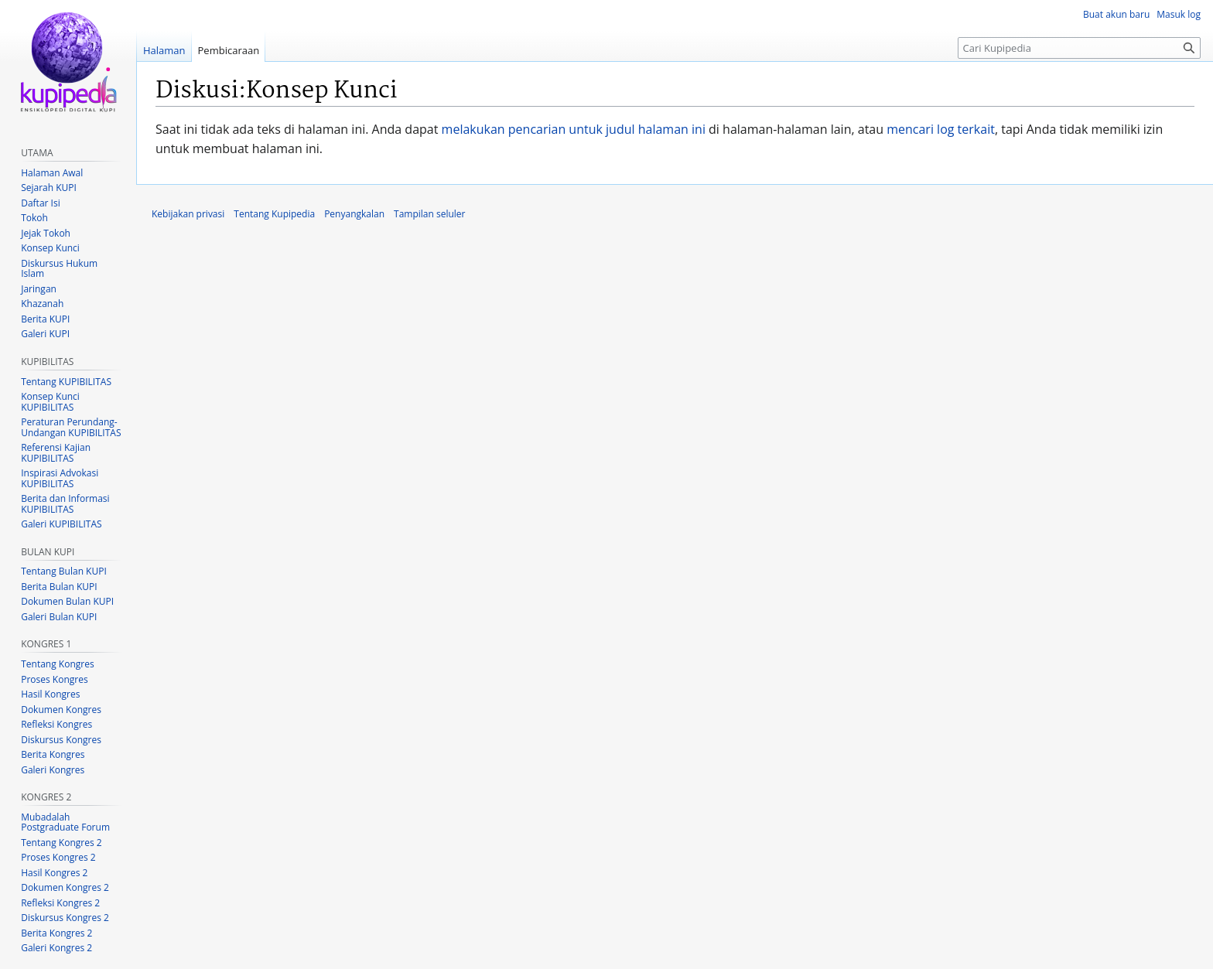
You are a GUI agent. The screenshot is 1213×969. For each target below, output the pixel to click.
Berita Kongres (52, 754)
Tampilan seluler (429, 213)
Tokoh (34, 217)
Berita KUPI (45, 319)
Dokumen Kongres (61, 709)
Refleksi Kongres (56, 724)
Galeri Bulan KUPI (59, 616)
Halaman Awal (52, 172)
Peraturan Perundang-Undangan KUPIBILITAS (71, 427)
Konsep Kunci (50, 247)
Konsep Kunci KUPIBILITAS (50, 402)
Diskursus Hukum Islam (59, 269)
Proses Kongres (54, 679)
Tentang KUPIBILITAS (66, 381)
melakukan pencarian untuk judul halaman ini (574, 129)
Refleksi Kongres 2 (60, 902)
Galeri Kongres (52, 769)
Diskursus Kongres (61, 739)
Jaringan (38, 288)
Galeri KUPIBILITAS (61, 524)
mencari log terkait (941, 129)
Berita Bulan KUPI (59, 586)
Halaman (164, 50)
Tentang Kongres (57, 663)
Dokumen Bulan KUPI (67, 601)
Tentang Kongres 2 (61, 842)
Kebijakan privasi (188, 213)
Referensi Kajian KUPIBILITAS (56, 453)
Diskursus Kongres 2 (65, 917)
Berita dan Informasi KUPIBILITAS (65, 504)
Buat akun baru (1116, 14)
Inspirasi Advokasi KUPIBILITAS (59, 478)
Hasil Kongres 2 (54, 872)
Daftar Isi (40, 203)
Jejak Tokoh (45, 233)
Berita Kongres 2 (56, 933)
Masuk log (1179, 14)
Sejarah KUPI (49, 187)
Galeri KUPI (45, 333)
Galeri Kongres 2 (56, 947)
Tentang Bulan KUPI (64, 571)
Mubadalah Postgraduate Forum (65, 822)
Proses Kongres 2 (58, 857)
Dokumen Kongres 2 (65, 887)
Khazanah (42, 303)
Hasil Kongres (50, 694)
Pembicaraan (229, 50)
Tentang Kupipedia (274, 213)
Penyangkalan (354, 213)
